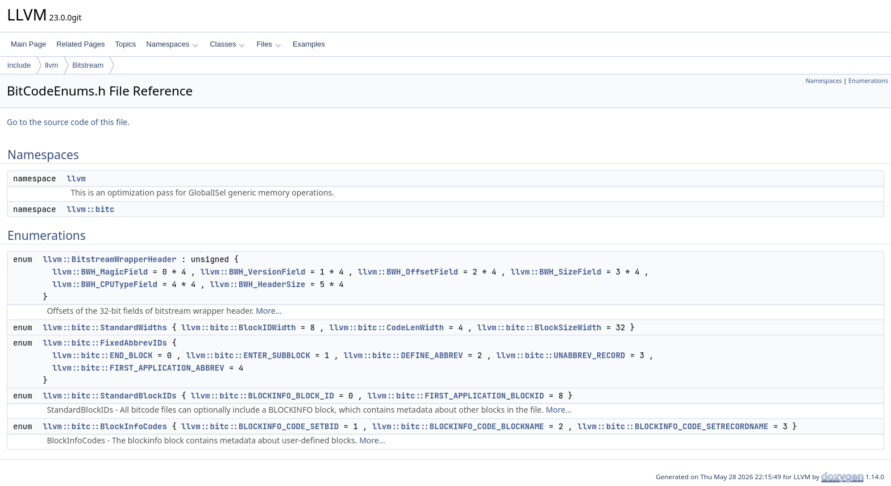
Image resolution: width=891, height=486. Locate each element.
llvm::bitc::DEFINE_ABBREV (403, 355)
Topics (125, 44)
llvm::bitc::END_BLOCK (102, 355)
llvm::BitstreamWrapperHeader (109, 259)
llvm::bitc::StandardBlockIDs (109, 396)
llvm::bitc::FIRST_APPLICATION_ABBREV (138, 368)
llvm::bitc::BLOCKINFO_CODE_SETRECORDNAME (672, 426)
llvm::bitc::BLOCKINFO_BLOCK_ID (262, 396)
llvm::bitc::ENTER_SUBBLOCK (248, 355)
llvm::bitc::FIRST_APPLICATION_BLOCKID (456, 396)
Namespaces (172, 44)
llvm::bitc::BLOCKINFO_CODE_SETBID (260, 426)
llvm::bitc (90, 209)
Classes (227, 44)
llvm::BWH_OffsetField (408, 272)
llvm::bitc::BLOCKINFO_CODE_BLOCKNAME (458, 426)
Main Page (28, 44)
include (19, 65)
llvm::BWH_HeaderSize (257, 284)
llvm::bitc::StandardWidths (104, 327)
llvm (51, 65)
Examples (309, 44)
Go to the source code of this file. (68, 122)
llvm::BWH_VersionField (253, 272)
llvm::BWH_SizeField (556, 272)
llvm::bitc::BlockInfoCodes (104, 426)
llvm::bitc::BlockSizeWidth (539, 327)
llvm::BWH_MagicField (100, 272)
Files (268, 44)
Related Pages (80, 44)
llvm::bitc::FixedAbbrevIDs (104, 343)
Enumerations (868, 81)
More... (269, 310)
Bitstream (87, 65)
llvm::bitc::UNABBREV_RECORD (560, 355)
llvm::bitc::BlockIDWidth (238, 327)
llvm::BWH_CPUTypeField (104, 284)
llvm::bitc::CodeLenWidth (386, 327)
